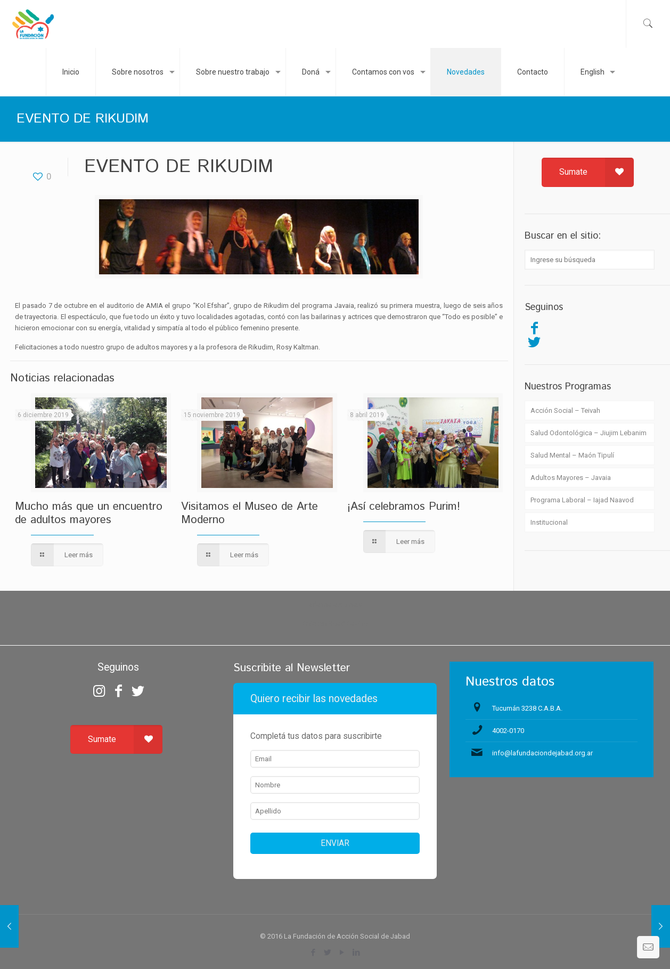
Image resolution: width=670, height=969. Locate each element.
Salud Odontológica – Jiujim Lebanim (588, 433)
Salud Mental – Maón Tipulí (572, 455)
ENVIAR (335, 843)
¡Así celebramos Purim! (403, 507)
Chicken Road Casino (335, 624)
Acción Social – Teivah (565, 410)
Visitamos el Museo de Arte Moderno (249, 513)
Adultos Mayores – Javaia (570, 478)
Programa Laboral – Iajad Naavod (582, 500)
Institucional (549, 522)
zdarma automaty (335, 604)
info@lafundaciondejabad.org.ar (542, 753)
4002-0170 (508, 731)
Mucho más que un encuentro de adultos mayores (88, 513)
